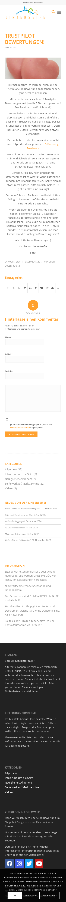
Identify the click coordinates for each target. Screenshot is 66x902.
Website (8, 371)
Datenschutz (50, 895)
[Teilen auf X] (13, 288)
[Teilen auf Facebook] (8, 288)
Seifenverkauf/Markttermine (22, 483)
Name (8, 337)
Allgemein (10, 47)
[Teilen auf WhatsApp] (19, 288)
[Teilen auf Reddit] (47, 288)
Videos (9, 488)
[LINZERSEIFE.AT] (27, 12)
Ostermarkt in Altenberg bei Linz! (19, 515)
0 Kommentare (32, 261)
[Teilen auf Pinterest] (24, 288)
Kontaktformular (24, 660)
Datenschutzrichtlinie (20, 427)
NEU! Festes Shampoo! (15, 527)
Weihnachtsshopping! (14, 521)
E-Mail (9, 354)
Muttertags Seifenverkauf (15, 534)
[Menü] (59, 12)
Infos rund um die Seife (19, 474)
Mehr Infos (31, 895)
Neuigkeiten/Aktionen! (18, 479)
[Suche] (51, 12)
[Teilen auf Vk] (41, 288)
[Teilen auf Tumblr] (36, 288)
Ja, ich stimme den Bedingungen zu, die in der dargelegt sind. (31, 426)
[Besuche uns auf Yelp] (58, 288)
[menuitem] (51, 12)
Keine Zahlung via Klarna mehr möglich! (22, 508)
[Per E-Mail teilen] (52, 288)
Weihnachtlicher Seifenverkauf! (18, 540)
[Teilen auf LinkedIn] (30, 288)
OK (14, 895)
